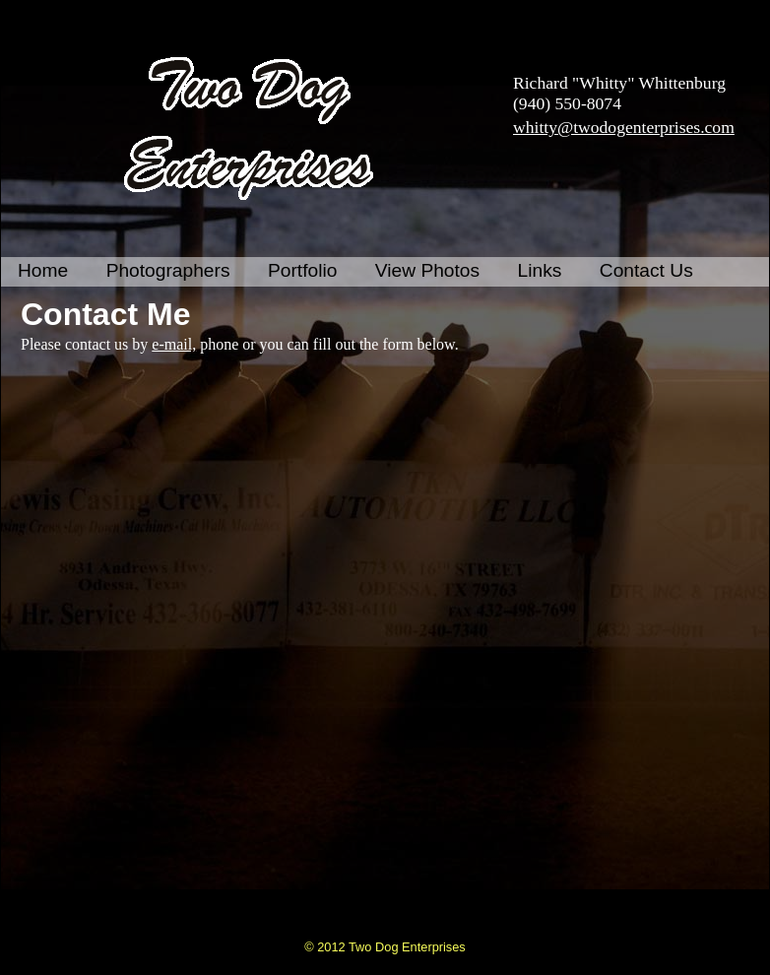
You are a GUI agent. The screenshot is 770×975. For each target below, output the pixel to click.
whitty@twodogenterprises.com (624, 127)
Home (43, 270)
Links (540, 270)
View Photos (427, 270)
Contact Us (646, 270)
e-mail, (174, 344)
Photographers (168, 270)
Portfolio (302, 270)
